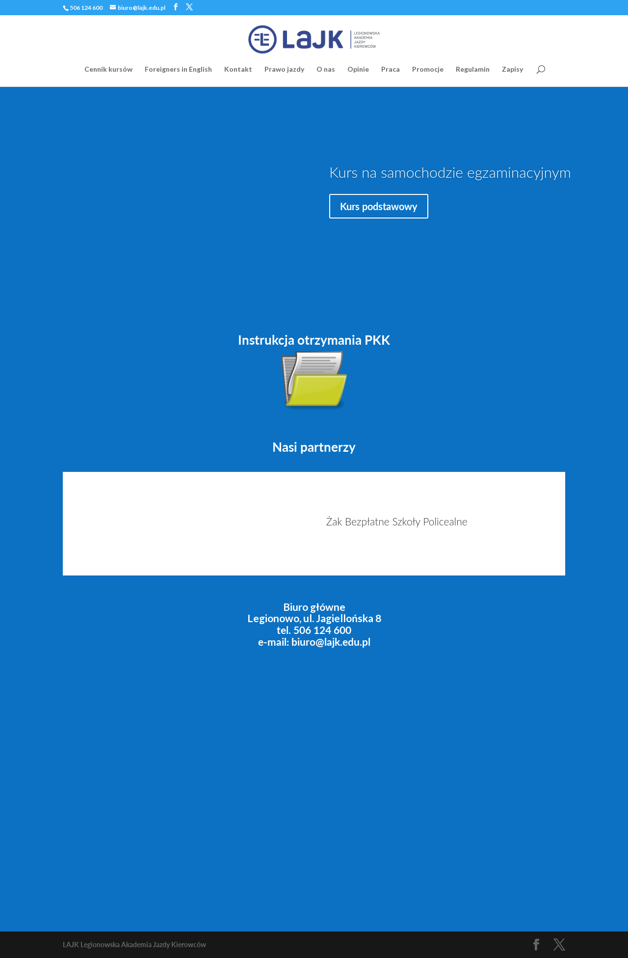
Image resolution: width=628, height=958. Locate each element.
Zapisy (512, 70)
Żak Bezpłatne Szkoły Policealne (397, 521)
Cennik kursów (108, 70)
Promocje (428, 70)
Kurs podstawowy (379, 206)
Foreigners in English (178, 70)
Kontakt (238, 70)
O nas (325, 70)
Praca (390, 70)
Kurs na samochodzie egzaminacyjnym (450, 172)
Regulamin (473, 70)
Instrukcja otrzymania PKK (314, 340)
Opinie (358, 70)
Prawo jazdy (284, 70)
